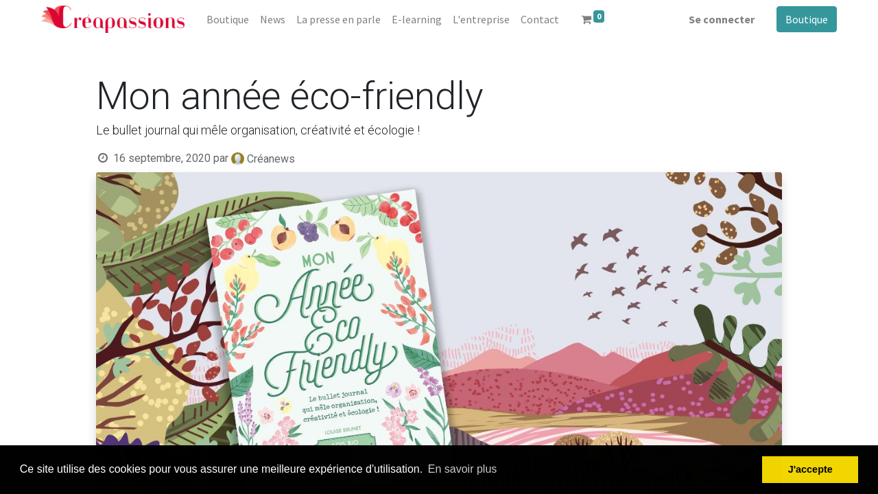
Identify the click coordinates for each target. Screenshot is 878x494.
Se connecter (722, 19)
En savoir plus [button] (462, 469)
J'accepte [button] (810, 469)
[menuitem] (227, 19)
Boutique (806, 19)
